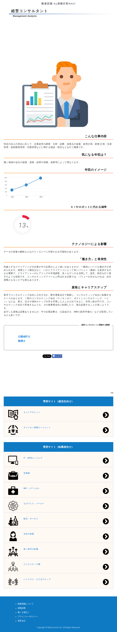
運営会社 (22, 621)
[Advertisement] (58, 36)
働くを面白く (24, 612)
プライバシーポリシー (28, 616)
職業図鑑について (26, 604)
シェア (58, 356)
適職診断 (22, 608)
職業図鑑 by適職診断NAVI (58, 3)
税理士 (21, 341)
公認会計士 (24, 336)
